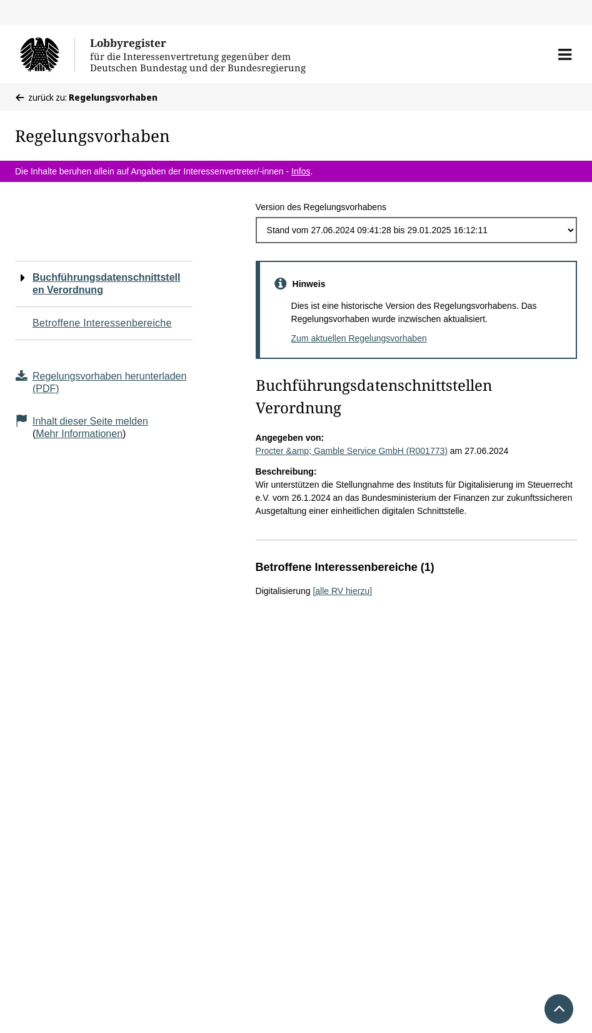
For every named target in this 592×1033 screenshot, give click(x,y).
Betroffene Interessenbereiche (102, 323)
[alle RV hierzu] (342, 591)
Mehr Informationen (79, 433)
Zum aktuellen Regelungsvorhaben (359, 338)
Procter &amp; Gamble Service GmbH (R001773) (352, 451)
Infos (300, 171)
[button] (565, 54)
